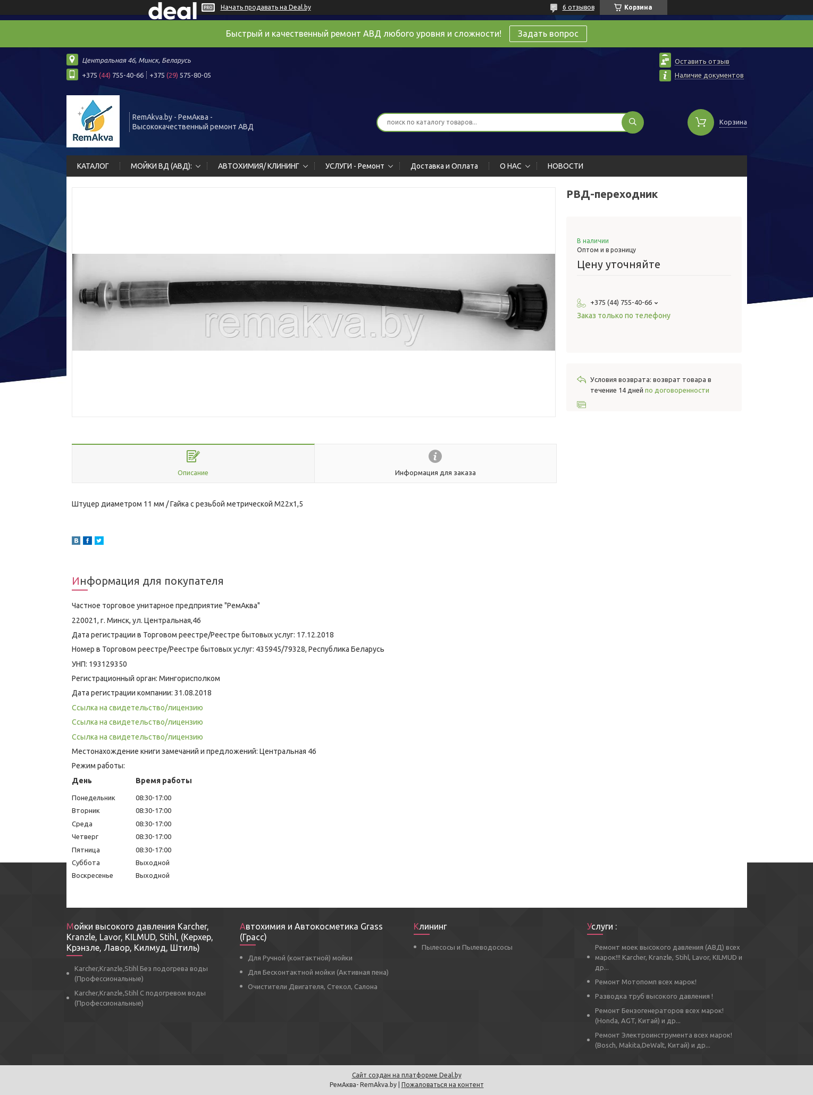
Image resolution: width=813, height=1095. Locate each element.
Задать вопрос (548, 33)
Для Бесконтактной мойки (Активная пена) (318, 972)
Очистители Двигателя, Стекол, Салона (313, 986)
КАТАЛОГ (93, 166)
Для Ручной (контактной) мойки (300, 957)
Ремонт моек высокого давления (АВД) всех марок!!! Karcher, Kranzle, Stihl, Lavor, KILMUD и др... (668, 957)
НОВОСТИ (565, 166)
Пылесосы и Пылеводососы (467, 947)
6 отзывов (578, 7)
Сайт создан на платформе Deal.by (407, 1075)
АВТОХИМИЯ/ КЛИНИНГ (258, 166)
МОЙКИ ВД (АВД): (161, 166)
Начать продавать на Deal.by (266, 7)
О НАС (511, 166)
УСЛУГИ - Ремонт (354, 166)
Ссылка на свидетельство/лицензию (137, 707)
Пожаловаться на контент (442, 1084)
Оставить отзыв (702, 61)
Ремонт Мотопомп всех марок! (646, 981)
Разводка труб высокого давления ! (654, 996)
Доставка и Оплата (444, 166)
